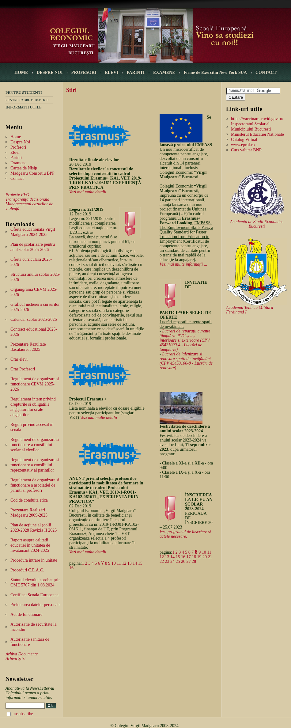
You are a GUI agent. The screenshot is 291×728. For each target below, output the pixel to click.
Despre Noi (20, 142)
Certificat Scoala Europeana (34, 595)
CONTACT (266, 72)
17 (189, 557)
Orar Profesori (22, 369)
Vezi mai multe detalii (87, 192)
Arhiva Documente (22, 654)
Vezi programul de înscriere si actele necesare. (185, 534)
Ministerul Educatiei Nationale (257, 134)
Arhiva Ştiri (15, 658)
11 (119, 563)
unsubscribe (23, 713)
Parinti (16, 157)
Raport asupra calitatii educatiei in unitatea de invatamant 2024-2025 (30, 545)
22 (162, 561)
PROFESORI (83, 72)
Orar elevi (19, 359)
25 (178, 561)
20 (204, 557)
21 (210, 557)
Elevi (15, 152)
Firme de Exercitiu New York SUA (215, 72)
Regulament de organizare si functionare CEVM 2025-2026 (34, 384)
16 (71, 568)
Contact (17, 178)
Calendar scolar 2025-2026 (33, 319)
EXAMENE (164, 72)
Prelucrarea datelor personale (35, 604)
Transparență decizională (27, 199)
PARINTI (136, 72)
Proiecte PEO (17, 194)
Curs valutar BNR (246, 150)
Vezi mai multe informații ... (183, 264)
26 (183, 561)
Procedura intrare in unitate (33, 560)
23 (167, 561)
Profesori (18, 147)
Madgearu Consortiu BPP (32, 173)
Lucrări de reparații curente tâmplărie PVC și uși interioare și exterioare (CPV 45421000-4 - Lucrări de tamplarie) (185, 340)
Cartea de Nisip (23, 168)
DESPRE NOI (49, 72)
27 (189, 561)
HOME (21, 72)
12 (124, 563)
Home (15, 137)
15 (140, 563)
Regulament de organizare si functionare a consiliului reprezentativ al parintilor (34, 464)
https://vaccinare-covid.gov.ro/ (257, 118)
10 (113, 563)
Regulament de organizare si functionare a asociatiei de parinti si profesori (34, 485)
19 (199, 557)
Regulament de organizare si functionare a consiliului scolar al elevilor (34, 444)
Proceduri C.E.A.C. (27, 570)
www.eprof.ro (243, 144)
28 (194, 561)
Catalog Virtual (244, 139)
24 (172, 561)
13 (129, 563)
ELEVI (111, 72)
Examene (18, 163)
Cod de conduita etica (29, 500)
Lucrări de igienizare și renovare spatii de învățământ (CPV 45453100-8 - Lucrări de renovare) (186, 361)
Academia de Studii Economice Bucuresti (257, 224)
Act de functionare (26, 614)
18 (194, 557)
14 (135, 563)
